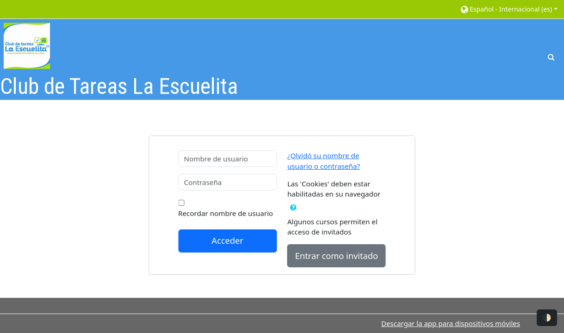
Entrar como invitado (336, 255)
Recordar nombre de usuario (225, 213)
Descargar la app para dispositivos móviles (450, 323)
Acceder (227, 240)
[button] (508, 9)
